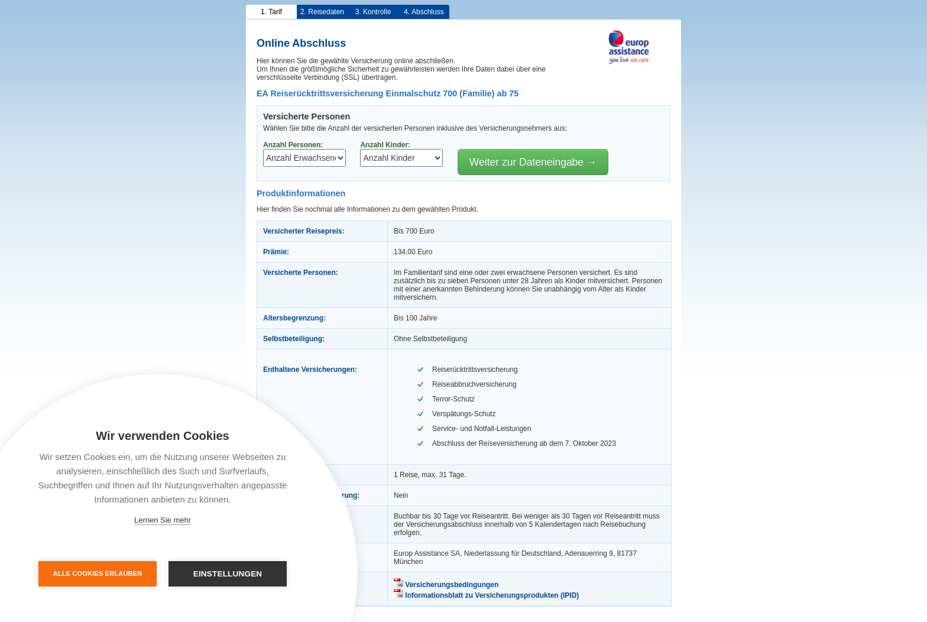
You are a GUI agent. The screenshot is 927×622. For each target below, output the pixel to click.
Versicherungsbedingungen (446, 585)
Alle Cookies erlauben (97, 573)
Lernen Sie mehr (162, 520)
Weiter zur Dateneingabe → (533, 162)
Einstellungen (227, 573)
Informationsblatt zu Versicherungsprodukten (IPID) (486, 595)
